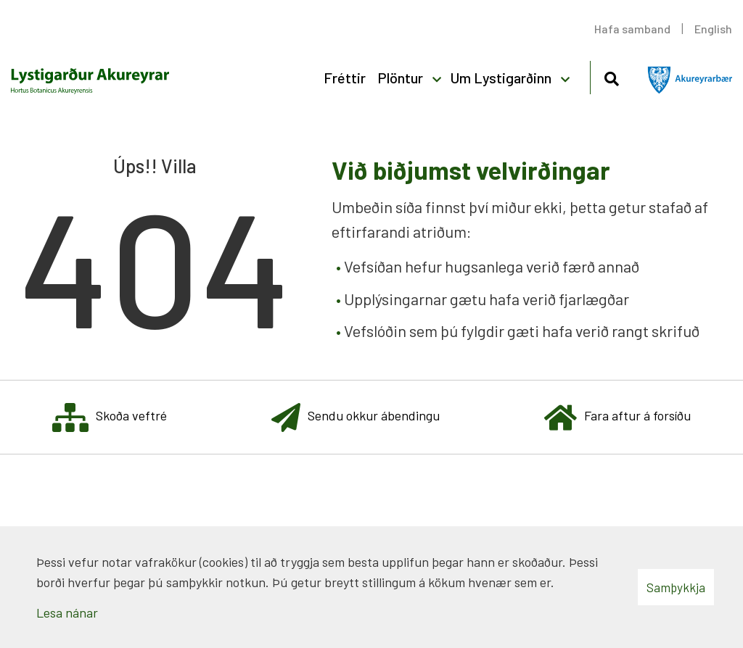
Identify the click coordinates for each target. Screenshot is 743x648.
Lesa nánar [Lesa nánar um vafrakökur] (67, 612)
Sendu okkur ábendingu (355, 417)
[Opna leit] (611, 76)
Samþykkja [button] (675, 587)
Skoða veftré (109, 417)
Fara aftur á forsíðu (617, 417)
